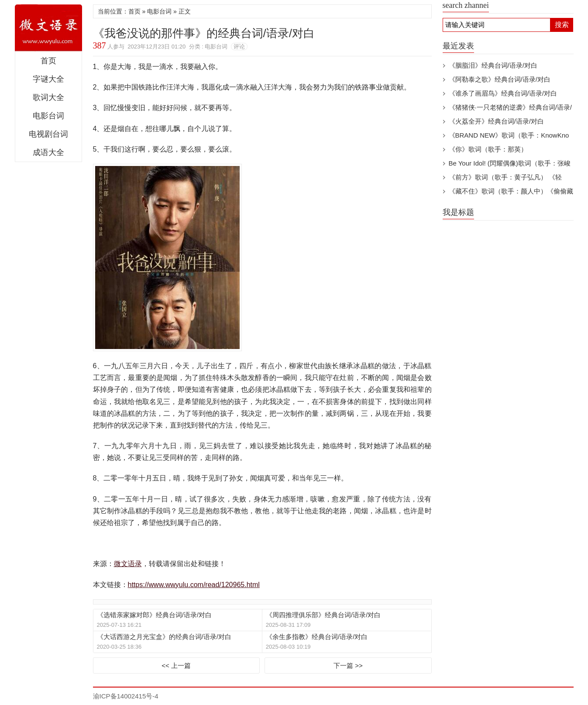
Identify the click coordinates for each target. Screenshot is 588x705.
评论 (239, 46)
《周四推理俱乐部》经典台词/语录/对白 (323, 615)
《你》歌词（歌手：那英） (488, 149)
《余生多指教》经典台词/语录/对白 (317, 636)
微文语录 (48, 28)
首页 (48, 60)
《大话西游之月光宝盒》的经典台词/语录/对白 (164, 636)
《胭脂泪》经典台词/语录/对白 (493, 65)
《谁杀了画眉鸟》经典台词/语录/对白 (503, 93)
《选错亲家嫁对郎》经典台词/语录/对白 (154, 615)
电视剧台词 (48, 134)
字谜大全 (48, 79)
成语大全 (48, 152)
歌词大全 (48, 97)
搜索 (562, 24)
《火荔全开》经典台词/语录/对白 (496, 121)
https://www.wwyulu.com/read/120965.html (194, 584)
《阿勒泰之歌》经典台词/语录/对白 (499, 79)
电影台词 (48, 115)
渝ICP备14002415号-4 (125, 696)
